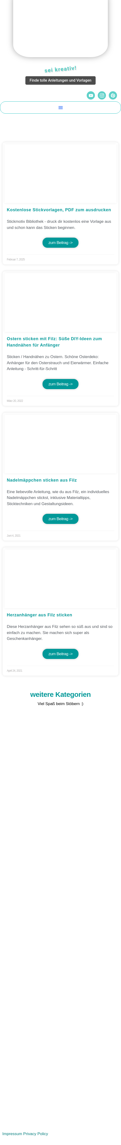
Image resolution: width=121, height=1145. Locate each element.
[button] (60, 107)
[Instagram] (102, 95)
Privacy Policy (35, 1134)
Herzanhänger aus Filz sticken (39, 615)
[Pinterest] (113, 95)
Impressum (12, 1134)
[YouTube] (91, 95)
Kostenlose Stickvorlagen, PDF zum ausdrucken (59, 209)
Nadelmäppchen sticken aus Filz (42, 480)
